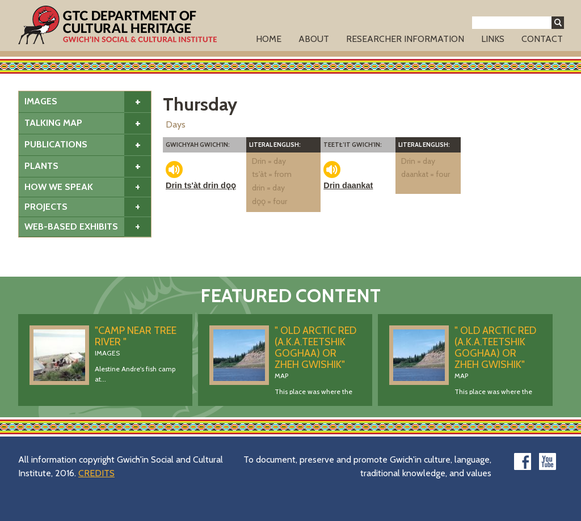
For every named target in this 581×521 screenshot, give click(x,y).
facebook (522, 461)
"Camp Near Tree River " (135, 336)
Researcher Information (405, 38)
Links (492, 38)
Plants (41, 165)
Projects (46, 206)
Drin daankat (348, 185)
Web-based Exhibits (71, 226)
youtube (547, 461)
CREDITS (96, 473)
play (174, 169)
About (313, 38)
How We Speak (58, 186)
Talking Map (53, 122)
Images (40, 101)
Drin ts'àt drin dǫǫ (201, 185)
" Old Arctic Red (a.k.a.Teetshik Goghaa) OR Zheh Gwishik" (315, 347)
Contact (542, 38)
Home (268, 38)
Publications (55, 144)
